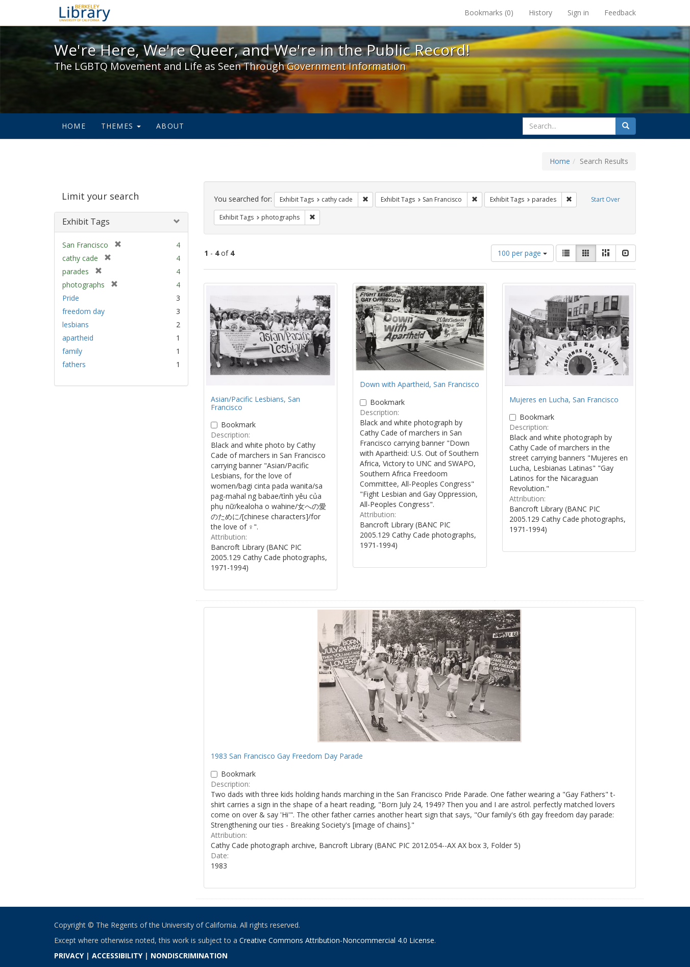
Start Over (605, 199)
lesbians (75, 324)
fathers (74, 364)
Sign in (578, 12)
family (72, 351)
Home (74, 126)
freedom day (83, 311)
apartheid (77, 338)
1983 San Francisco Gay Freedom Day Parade (287, 756)
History (540, 12)
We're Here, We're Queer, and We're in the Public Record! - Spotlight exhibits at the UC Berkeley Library (84, 13)
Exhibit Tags (86, 221)
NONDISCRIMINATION (189, 955)
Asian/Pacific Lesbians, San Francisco (255, 403)
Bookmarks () (488, 12)
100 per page (522, 253)
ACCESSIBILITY (117, 955)
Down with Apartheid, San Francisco (419, 384)
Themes (121, 126)
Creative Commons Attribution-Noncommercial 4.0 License (336, 940)
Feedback (620, 12)
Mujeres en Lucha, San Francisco (564, 399)
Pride (70, 298)
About (170, 126)
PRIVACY (69, 955)
